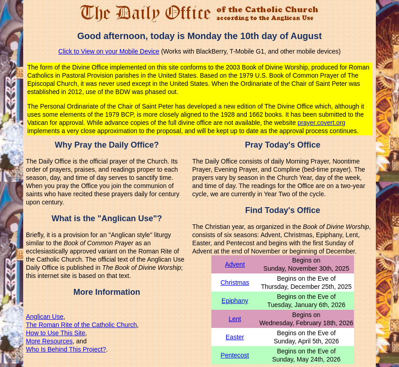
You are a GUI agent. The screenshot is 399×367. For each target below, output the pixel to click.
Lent (235, 318)
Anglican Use (45, 316)
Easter (235, 337)
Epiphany (235, 300)
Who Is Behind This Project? (66, 349)
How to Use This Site (55, 333)
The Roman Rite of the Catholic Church (81, 324)
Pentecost (235, 355)
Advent (235, 264)
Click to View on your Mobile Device (108, 51)
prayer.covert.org (321, 122)
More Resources (49, 341)
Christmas (234, 282)
